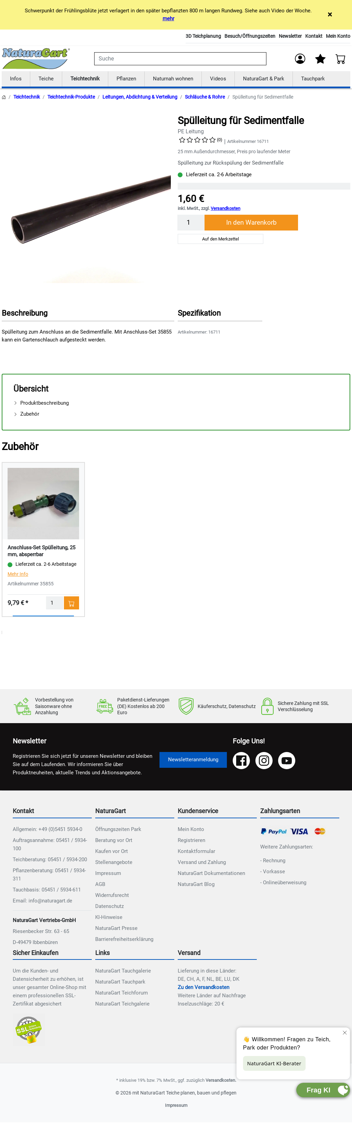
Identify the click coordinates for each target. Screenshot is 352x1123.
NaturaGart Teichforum (121, 993)
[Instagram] (264, 761)
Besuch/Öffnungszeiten (249, 36)
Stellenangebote (113, 863)
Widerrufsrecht (112, 895)
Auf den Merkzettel (220, 239)
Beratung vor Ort (113, 841)
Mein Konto (338, 36)
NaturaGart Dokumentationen (211, 874)
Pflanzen (126, 79)
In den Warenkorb (251, 223)
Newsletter (290, 36)
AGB (100, 884)
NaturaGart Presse (116, 928)
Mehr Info (18, 574)
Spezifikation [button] (199, 313)
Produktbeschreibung (41, 403)
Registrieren (191, 841)
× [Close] (330, 14)
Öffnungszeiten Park (118, 830)
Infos (16, 79)
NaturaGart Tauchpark (120, 982)
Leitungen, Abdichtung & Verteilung (139, 97)
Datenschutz (109, 906)
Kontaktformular (196, 852)
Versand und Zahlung (202, 863)
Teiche (46, 79)
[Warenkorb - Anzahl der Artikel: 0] (340, 58)
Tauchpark (313, 79)
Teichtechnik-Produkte (71, 97)
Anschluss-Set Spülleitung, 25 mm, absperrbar (41, 551)
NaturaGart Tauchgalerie (123, 971)
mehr (168, 18)
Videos (218, 79)
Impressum (108, 874)
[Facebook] (241, 761)
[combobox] (180, 58)
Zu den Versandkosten (203, 988)
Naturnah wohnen (173, 79)
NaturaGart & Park (263, 79)
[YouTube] (286, 761)
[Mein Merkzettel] (320, 58)
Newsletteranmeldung (193, 760)
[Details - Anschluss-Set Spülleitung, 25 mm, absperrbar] (43, 504)
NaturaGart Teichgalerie (122, 1004)
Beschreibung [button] (24, 313)
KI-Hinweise (108, 917)
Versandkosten (225, 209)
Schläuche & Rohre (205, 97)
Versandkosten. (221, 1080)
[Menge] (191, 223)
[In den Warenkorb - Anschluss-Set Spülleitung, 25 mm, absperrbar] (71, 603)
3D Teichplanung (203, 36)
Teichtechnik (85, 79)
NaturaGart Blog (196, 884)
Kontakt (313, 36)
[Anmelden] (300, 58)
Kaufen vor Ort (111, 852)
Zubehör (26, 414)
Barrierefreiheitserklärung (124, 939)
